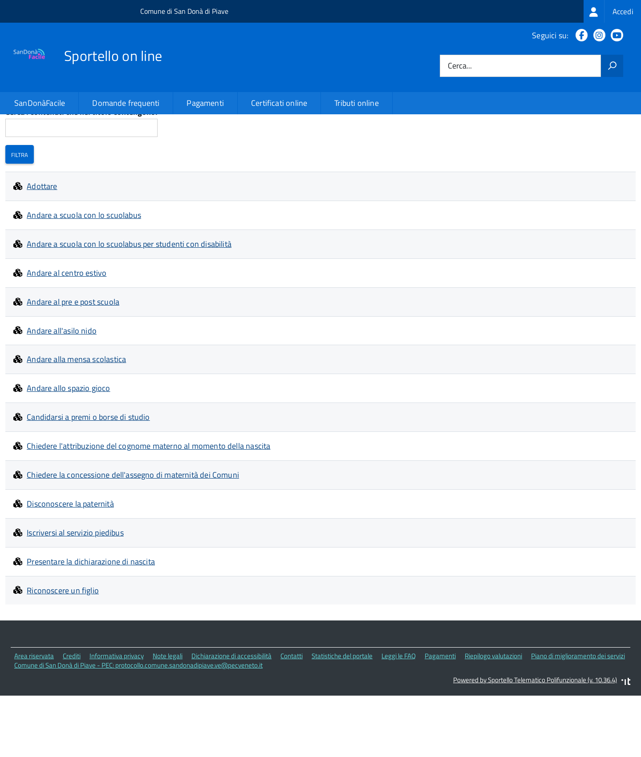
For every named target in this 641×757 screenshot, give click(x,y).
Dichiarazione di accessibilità (231, 718)
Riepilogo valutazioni (493, 718)
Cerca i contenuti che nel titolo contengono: (81, 174)
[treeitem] (612, 11)
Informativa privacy (116, 718)
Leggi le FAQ (398, 718)
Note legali (168, 718)
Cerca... (460, 66)
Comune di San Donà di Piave (184, 11)
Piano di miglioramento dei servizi (578, 718)
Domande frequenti (125, 103)
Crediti (72, 718)
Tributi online (356, 103)
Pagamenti (205, 103)
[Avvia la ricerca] (612, 66)
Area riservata (34, 718)
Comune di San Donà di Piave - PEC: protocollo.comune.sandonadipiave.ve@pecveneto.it (138, 727)
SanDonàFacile (39, 103)
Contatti (291, 718)
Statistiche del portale (342, 718)
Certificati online (279, 103)
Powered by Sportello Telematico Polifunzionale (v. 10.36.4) (535, 742)
